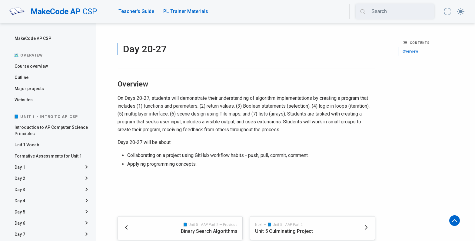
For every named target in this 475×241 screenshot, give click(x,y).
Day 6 (20, 223)
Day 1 (20, 167)
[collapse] (89, 167)
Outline (21, 77)
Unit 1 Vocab (27, 144)
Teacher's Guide (136, 11)
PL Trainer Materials (185, 11)
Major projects (29, 88)
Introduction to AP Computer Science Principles (51, 130)
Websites (24, 99)
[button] (447, 11)
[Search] (400, 11)
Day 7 (20, 234)
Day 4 (20, 200)
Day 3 (20, 189)
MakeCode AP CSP (33, 38)
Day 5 (20, 212)
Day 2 (20, 178)
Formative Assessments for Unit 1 (48, 156)
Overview (410, 51)
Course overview (31, 66)
